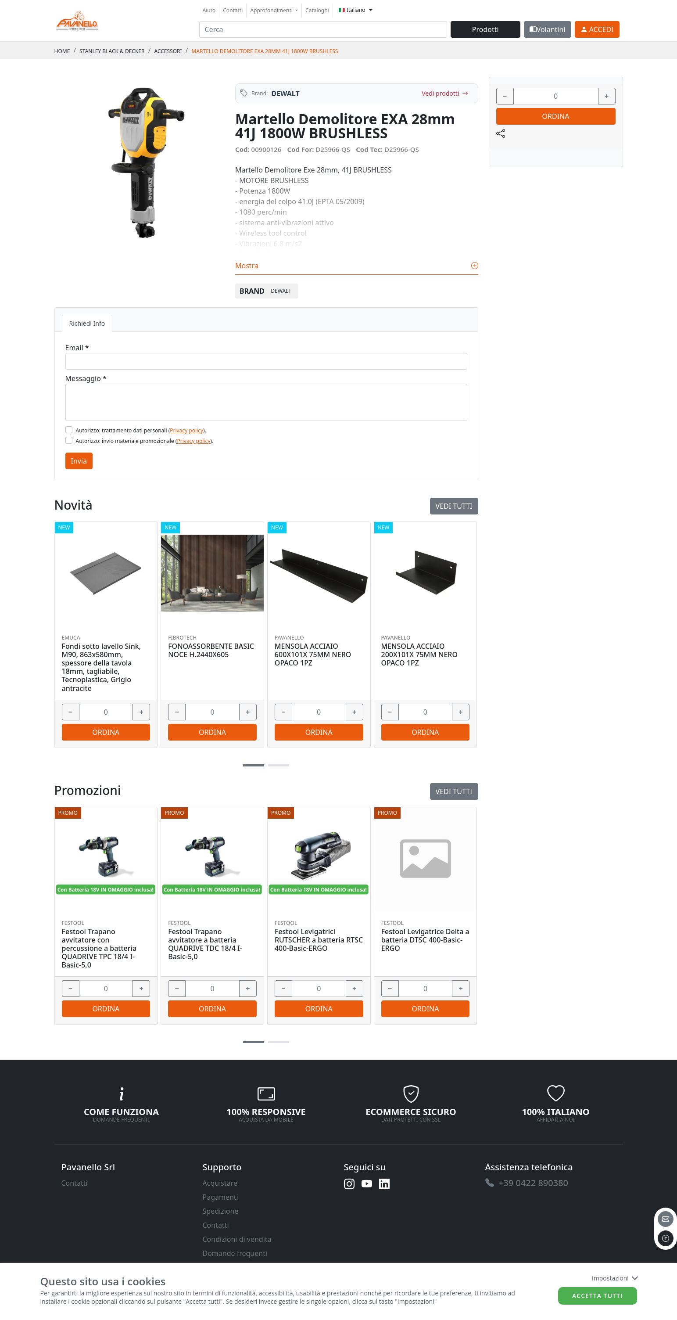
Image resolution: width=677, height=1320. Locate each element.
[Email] (266, 361)
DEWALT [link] (285, 93)
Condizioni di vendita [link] (237, 1239)
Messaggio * (86, 378)
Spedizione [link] (221, 1211)
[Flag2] (68, 440)
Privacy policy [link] (186, 430)
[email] (665, 1219)
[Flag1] (68, 429)
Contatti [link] (233, 10)
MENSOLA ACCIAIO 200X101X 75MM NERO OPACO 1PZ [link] (419, 655)
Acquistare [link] (220, 1183)
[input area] (323, 29)
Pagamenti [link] (220, 1197)
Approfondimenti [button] (272, 10)
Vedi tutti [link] (454, 791)
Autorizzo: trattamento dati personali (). (141, 430)
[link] (77, 19)
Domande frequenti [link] (235, 1253)
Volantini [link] (548, 29)
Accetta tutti (597, 1295)
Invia (79, 461)
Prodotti (485, 29)
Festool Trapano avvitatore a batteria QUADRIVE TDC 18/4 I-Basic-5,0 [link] (205, 944)
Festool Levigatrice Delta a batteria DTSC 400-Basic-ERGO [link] (425, 940)
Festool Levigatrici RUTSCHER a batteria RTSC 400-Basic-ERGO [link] (319, 940)
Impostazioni (614, 1278)
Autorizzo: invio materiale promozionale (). (145, 441)
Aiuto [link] (209, 10)
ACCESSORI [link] (168, 51)
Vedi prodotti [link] (445, 93)
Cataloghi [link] (317, 10)
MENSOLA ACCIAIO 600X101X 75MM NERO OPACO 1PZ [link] (313, 655)
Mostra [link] (356, 265)
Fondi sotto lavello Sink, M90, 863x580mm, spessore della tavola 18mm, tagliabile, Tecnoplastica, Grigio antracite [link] (101, 667)
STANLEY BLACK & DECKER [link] (111, 51)
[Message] (266, 402)
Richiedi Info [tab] (87, 323)
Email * (77, 347)
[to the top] (665, 1238)
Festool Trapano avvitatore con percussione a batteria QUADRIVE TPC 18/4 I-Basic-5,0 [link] (99, 949)
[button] (253, 1042)
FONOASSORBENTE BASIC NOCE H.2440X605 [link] (211, 650)
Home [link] (62, 51)
